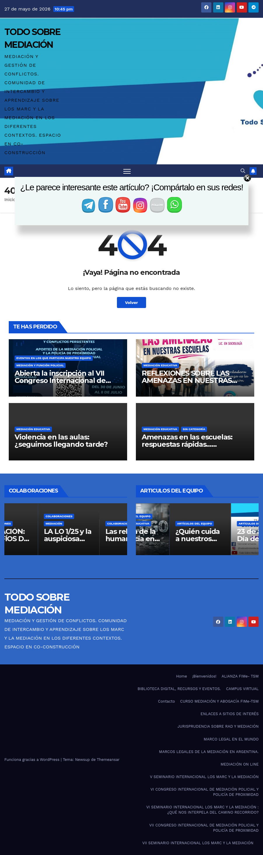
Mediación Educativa (160, 365)
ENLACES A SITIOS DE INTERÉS (230, 714)
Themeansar (108, 759)
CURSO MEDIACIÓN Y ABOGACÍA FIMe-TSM (219, 701)
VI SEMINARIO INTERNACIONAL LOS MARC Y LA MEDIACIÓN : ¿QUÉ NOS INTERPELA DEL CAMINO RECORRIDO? (202, 809)
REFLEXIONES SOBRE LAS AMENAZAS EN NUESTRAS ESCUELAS (187, 380)
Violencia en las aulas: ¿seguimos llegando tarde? (61, 440)
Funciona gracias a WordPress (32, 759)
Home (181, 676)
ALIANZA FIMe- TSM (240, 676)
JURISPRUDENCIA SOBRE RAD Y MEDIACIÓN (218, 726)
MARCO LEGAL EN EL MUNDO (231, 739)
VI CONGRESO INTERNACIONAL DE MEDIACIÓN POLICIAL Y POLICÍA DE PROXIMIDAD (204, 792)
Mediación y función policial (40, 365)
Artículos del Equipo (160, 516)
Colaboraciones (25, 523)
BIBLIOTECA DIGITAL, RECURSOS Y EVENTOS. (179, 689)
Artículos (20, 516)
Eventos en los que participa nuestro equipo (53, 358)
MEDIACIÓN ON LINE (239, 764)
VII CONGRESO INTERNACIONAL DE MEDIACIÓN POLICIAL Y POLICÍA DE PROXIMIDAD (204, 828)
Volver (131, 302)
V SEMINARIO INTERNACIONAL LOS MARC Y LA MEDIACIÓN (204, 777)
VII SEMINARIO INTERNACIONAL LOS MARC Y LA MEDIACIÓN (197, 843)
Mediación (81, 523)
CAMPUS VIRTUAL (242, 689)
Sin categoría (194, 429)
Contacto (166, 701)
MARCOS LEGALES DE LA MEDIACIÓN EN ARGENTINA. (209, 752)
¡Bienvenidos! (204, 676)
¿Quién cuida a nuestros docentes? (225, 538)
